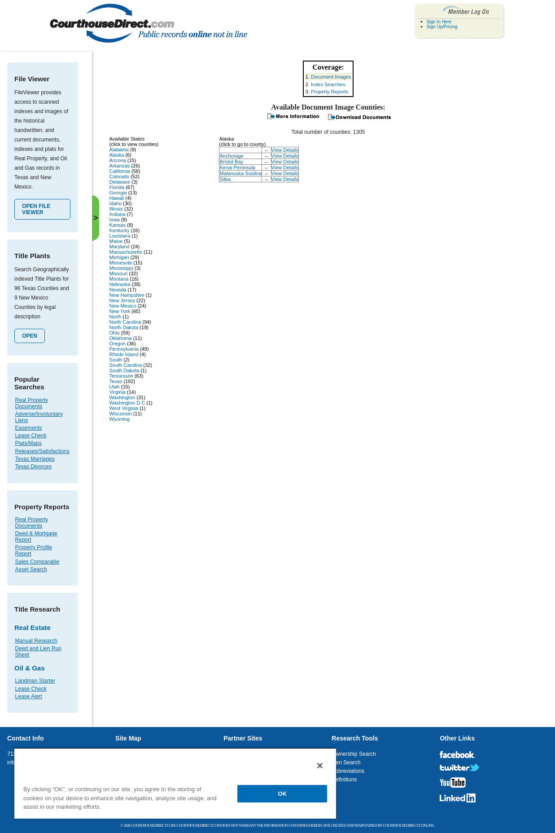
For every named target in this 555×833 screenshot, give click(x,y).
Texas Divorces (33, 466)
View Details (284, 150)
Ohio (114, 332)
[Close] (320, 766)
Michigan (119, 257)
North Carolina (125, 322)
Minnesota (120, 262)
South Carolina (125, 365)
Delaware (119, 182)
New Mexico (122, 306)
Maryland (119, 246)
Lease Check (31, 435)
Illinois (116, 209)
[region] (175, 783)
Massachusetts (125, 252)
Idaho (115, 203)
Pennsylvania (123, 349)
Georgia (118, 192)
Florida (116, 187)
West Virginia (123, 408)
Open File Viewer (36, 209)
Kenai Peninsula (237, 167)
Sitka (224, 179)
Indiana (117, 214)
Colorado (119, 176)
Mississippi (121, 268)
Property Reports (329, 91)
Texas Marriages (35, 459)
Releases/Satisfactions (42, 451)
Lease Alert (28, 696)
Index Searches (328, 84)
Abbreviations (348, 771)
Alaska (116, 155)
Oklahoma (120, 338)
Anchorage (231, 156)
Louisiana (119, 235)
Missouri (118, 273)
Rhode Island (123, 354)
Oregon (117, 343)
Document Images (331, 76)
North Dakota (123, 327)
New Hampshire (126, 295)
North (115, 316)
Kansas (117, 225)
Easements (28, 428)
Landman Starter (35, 681)
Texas (115, 381)
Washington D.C (127, 402)
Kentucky (119, 230)
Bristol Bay (231, 161)
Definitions (344, 779)
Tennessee (121, 376)
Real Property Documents (31, 403)
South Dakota (124, 370)
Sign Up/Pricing (442, 26)
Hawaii (116, 198)
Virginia (117, 392)
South (115, 359)
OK (282, 793)
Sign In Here (439, 21)
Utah (114, 386)
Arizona (117, 160)
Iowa (114, 219)
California (119, 171)
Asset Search (31, 569)
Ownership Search (354, 754)
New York (119, 311)
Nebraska (119, 284)
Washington (122, 397)
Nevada (117, 289)
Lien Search (346, 762)
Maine (115, 241)
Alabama (118, 149)
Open (29, 336)
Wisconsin (120, 413)
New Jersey (122, 300)
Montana (118, 279)
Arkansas (119, 165)
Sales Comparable (37, 562)
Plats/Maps (28, 443)
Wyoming (119, 419)
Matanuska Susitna (240, 173)
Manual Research (36, 641)
